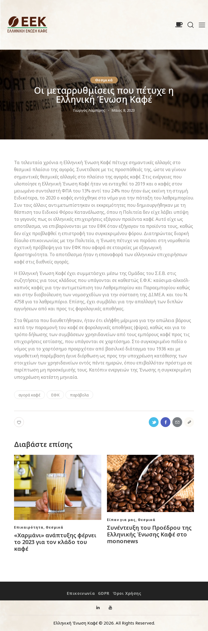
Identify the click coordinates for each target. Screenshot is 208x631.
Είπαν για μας (121, 519)
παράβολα (79, 395)
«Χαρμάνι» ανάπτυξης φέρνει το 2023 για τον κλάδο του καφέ (55, 542)
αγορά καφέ (29, 395)
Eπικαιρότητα (29, 527)
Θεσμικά (104, 79)
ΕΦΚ (55, 395)
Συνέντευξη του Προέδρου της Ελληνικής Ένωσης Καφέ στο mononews (149, 534)
